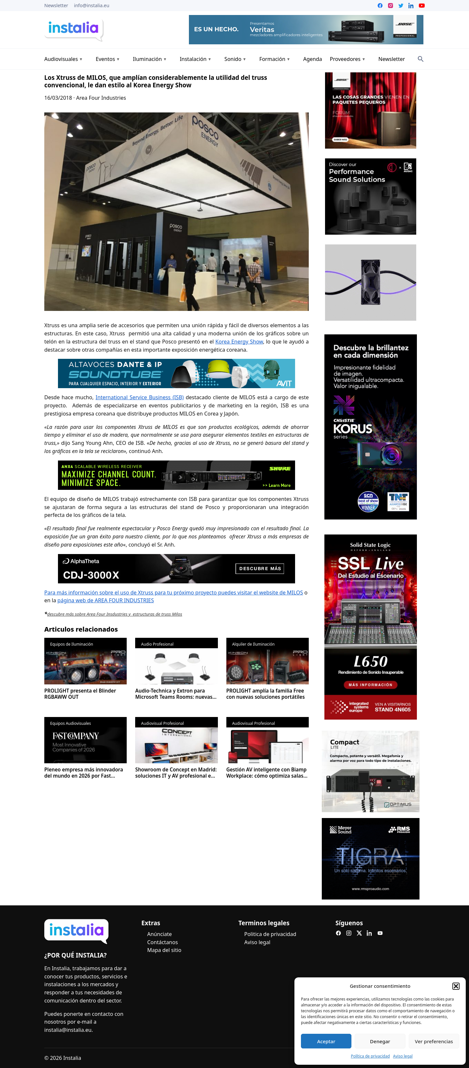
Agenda (312, 59)
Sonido (232, 59)
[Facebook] (338, 933)
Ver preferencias (434, 1041)
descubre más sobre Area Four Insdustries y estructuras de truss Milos (114, 614)
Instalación (193, 59)
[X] (359, 933)
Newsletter (56, 5)
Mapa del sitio (164, 950)
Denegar (380, 1041)
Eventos (105, 59)
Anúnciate (159, 934)
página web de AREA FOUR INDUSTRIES (105, 600)
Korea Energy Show (239, 341)
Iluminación (147, 59)
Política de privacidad (370, 1056)
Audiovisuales (61, 59)
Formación (272, 59)
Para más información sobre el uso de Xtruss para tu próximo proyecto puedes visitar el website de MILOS (173, 592)
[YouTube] (380, 933)
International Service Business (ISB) (140, 397)
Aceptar (326, 1041)
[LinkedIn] (370, 933)
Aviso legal (403, 1056)
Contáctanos (162, 942)
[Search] (421, 59)
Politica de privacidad (270, 934)
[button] (456, 986)
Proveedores (345, 59)
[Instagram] (349, 933)
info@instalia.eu (91, 5)
